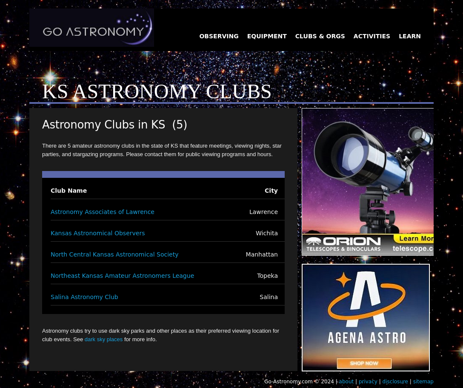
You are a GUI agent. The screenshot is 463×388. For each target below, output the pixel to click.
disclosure (395, 382)
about (346, 382)
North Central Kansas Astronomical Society (114, 254)
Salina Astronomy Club (84, 297)
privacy (368, 382)
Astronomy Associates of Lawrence (102, 211)
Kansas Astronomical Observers (98, 233)
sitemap (423, 382)
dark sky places (104, 339)
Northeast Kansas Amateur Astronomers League (122, 275)
